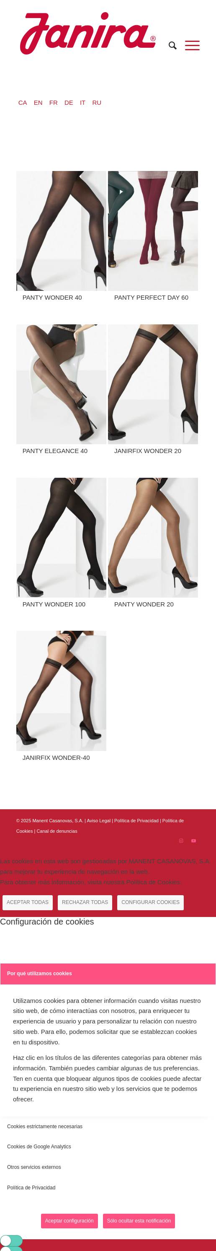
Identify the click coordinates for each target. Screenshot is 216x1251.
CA (22, 102)
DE (68, 102)
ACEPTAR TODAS (28, 902)
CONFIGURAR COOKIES (150, 902)
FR (53, 102)
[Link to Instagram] (181, 840)
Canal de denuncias (56, 831)
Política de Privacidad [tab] (31, 1188)
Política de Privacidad (137, 820)
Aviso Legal (99, 820)
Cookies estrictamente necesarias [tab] (44, 1126)
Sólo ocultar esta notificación (139, 1221)
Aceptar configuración (69, 1221)
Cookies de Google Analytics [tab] (39, 1147)
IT (82, 102)
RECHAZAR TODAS (85, 902)
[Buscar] (168, 45)
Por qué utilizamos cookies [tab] (39, 973)
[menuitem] (168, 45)
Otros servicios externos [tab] (34, 1167)
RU (96, 102)
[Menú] (188, 45)
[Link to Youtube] (193, 840)
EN (38, 102)
